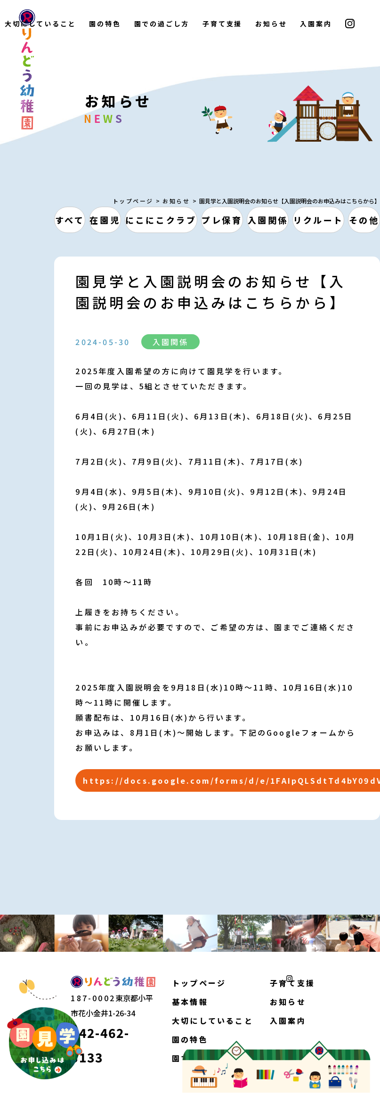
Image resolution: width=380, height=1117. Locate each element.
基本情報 (190, 1001)
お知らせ (271, 23)
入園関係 (268, 220)
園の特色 (105, 23)
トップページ (133, 201)
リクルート (318, 220)
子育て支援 (222, 23)
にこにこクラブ (160, 220)
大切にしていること (212, 1020)
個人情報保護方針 (47, 1105)
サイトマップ (117, 1105)
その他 (364, 220)
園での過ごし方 (162, 23)
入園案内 (315, 23)
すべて (70, 220)
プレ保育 (222, 220)
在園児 (104, 220)
